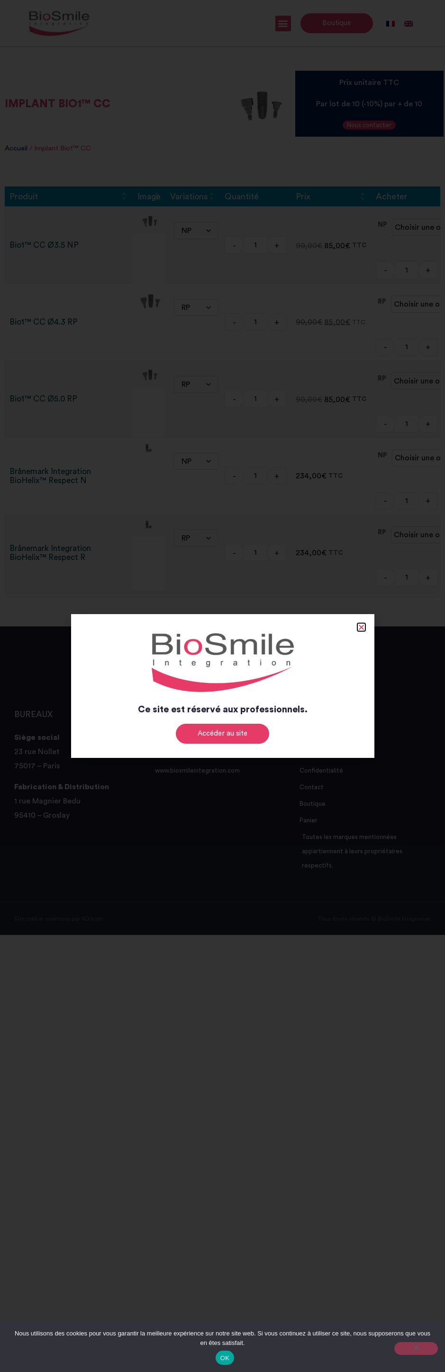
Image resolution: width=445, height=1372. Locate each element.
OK (224, 1358)
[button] (361, 627)
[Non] (416, 1348)
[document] (222, 686)
